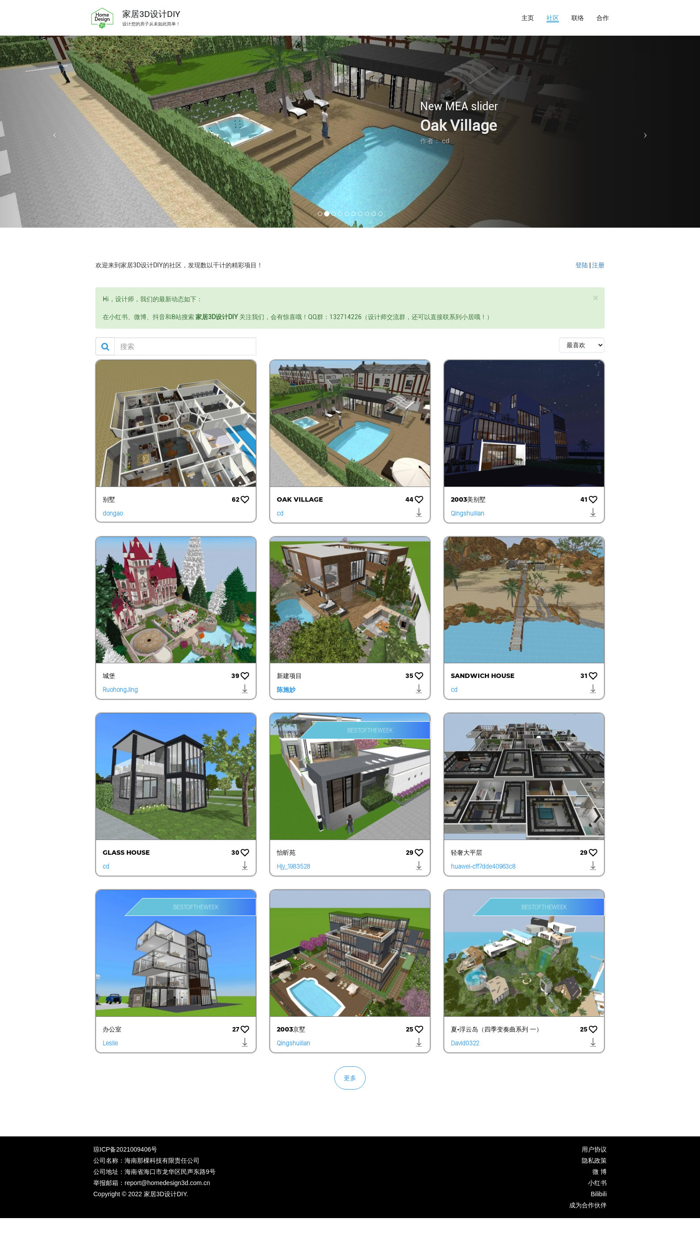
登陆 (581, 265)
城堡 (109, 676)
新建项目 (289, 676)
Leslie (110, 1043)
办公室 (112, 1029)
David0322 (465, 1043)
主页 (527, 17)
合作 (602, 17)
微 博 (599, 1171)
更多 (350, 1078)
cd (280, 513)
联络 (577, 17)
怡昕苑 (286, 852)
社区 (552, 17)
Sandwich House (482, 676)
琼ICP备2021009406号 (125, 1149)
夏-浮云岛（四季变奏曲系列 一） (496, 1029)
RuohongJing (120, 689)
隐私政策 (594, 1160)
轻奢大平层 (466, 852)
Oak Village (458, 125)
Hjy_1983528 (293, 866)
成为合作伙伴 (588, 1205)
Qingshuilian (467, 513)
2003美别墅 (468, 499)
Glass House (126, 852)
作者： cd (435, 141)
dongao (113, 513)
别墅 (109, 499)
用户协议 (594, 1149)
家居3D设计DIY (151, 14)
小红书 (597, 1182)
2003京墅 (291, 1029)
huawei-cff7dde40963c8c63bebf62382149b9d (483, 868)
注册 (598, 265)
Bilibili (599, 1194)
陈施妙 (286, 689)
